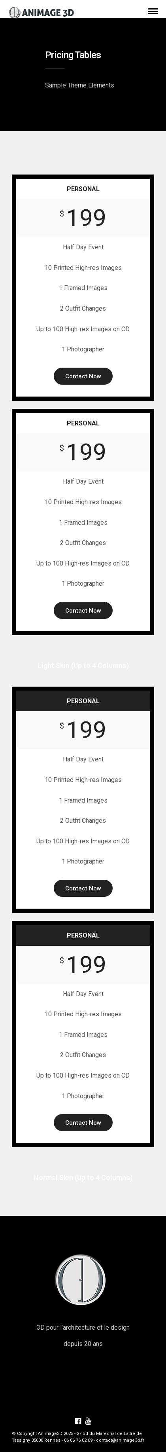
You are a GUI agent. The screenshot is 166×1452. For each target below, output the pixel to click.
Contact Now (83, 376)
